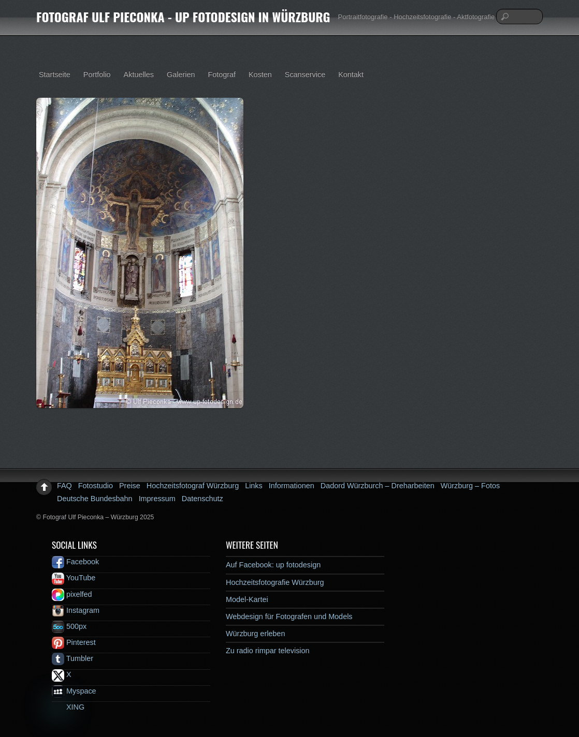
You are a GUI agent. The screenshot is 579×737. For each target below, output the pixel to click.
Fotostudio (95, 486)
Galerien (181, 74)
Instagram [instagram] (75, 610)
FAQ (64, 486)
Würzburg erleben (255, 633)
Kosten (260, 74)
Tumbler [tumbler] (72, 658)
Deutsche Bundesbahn (95, 498)
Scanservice (305, 74)
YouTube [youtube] (73, 578)
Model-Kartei (247, 599)
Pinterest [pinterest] (74, 642)
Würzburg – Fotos (470, 486)
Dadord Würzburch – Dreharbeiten (378, 486)
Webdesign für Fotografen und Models (289, 616)
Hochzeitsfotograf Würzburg (193, 486)
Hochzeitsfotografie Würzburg (275, 582)
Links (254, 486)
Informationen (291, 486)
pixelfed (72, 594)
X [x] (61, 674)
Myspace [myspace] (74, 691)
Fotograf (222, 74)
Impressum (157, 498)
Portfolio (97, 74)
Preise (129, 486)
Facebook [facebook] (75, 562)
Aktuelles (139, 74)
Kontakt (351, 74)
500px (69, 626)
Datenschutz (202, 498)
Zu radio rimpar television (268, 650)
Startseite (54, 74)
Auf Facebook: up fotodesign (273, 565)
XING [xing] (68, 707)
